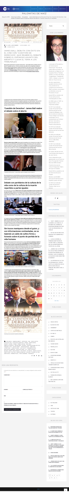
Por (11, 45)
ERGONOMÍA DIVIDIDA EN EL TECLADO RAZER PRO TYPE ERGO (55, 427)
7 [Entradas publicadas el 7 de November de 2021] (64, 287)
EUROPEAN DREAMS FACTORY (55, 356)
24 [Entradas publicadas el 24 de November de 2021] (54, 295)
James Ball (32, 346)
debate (26, 342)
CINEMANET (54, 327)
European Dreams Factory (33, 71)
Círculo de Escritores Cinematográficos (56, 363)
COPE (41, 8)
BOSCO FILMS (54, 352)
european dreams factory (33, 345)
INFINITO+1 (53, 360)
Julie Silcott (23, 348)
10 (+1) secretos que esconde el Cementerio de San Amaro (56, 466)
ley (26, 349)
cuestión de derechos (18, 342)
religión (28, 352)
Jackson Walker (25, 346)
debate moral (32, 342)
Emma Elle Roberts (9, 345)
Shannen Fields (14, 353)
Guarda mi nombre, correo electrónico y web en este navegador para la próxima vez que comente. (21, 404)
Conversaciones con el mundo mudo (56, 368)
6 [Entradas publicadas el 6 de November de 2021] (61, 287)
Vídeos (55, 8)
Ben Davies (9, 341)
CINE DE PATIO (54, 321)
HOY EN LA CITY (55, 372)
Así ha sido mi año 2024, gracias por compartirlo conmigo (56, 234)
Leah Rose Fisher (20, 349)
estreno (53, 414)
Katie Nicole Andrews (9, 349)
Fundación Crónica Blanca (55, 376)
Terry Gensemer (23, 353)
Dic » (58, 300)
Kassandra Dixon (31, 348)
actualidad (7, 42)
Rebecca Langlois (21, 352)
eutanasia (14, 176)
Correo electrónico (28, 389)
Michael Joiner (8, 350)
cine (29, 341)
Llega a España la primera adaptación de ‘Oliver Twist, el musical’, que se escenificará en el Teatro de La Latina (56, 243)
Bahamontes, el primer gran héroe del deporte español (56, 470)
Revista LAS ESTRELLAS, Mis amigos (56, 340)
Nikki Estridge (16, 350)
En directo (16, 8)
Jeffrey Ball (7, 348)
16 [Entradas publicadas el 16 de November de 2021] (51, 293)
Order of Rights (37, 350)
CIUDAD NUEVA (54, 343)
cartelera (24, 341)
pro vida (13, 352)
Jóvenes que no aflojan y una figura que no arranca (56, 462)
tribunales (31, 353)
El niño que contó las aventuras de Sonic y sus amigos (56, 440)
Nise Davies (23, 350)
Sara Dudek (7, 353)
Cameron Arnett (17, 341)
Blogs (34, 8)
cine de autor (25, 42)
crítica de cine (8, 342)
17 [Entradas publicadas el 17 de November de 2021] (54, 293)
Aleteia (53, 349)
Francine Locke (8, 346)
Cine (16, 42)
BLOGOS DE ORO (55, 324)
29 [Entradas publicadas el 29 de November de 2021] (48, 298)
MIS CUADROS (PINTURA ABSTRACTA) (56, 380)
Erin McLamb (18, 345)
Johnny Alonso (15, 348)
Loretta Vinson (31, 349)
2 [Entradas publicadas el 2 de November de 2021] (51, 287)
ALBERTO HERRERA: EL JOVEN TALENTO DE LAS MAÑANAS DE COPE (56, 436)
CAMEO (52, 336)
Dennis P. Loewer (8, 344)
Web (5, 395)
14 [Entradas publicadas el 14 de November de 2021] (64, 290)
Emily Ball (28, 344)
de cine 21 (53, 333)
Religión (48, 8)
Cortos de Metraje (56, 330)
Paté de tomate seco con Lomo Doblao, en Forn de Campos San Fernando (56, 457)
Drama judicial (21, 344)
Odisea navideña (54, 452)
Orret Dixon (7, 352)
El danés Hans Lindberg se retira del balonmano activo (55, 432)
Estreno (24, 345)
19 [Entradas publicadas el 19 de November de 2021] (59, 293)
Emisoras (63, 8)
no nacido (29, 350)
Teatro (53, 411)
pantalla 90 (54, 346)
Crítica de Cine (37, 42)
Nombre (6, 389)
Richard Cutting (13, 70)
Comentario (7, 374)
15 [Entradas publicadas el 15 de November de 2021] (48, 293)
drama (15, 344)
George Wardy (16, 346)
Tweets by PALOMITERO (54, 209)
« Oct (55, 300)
